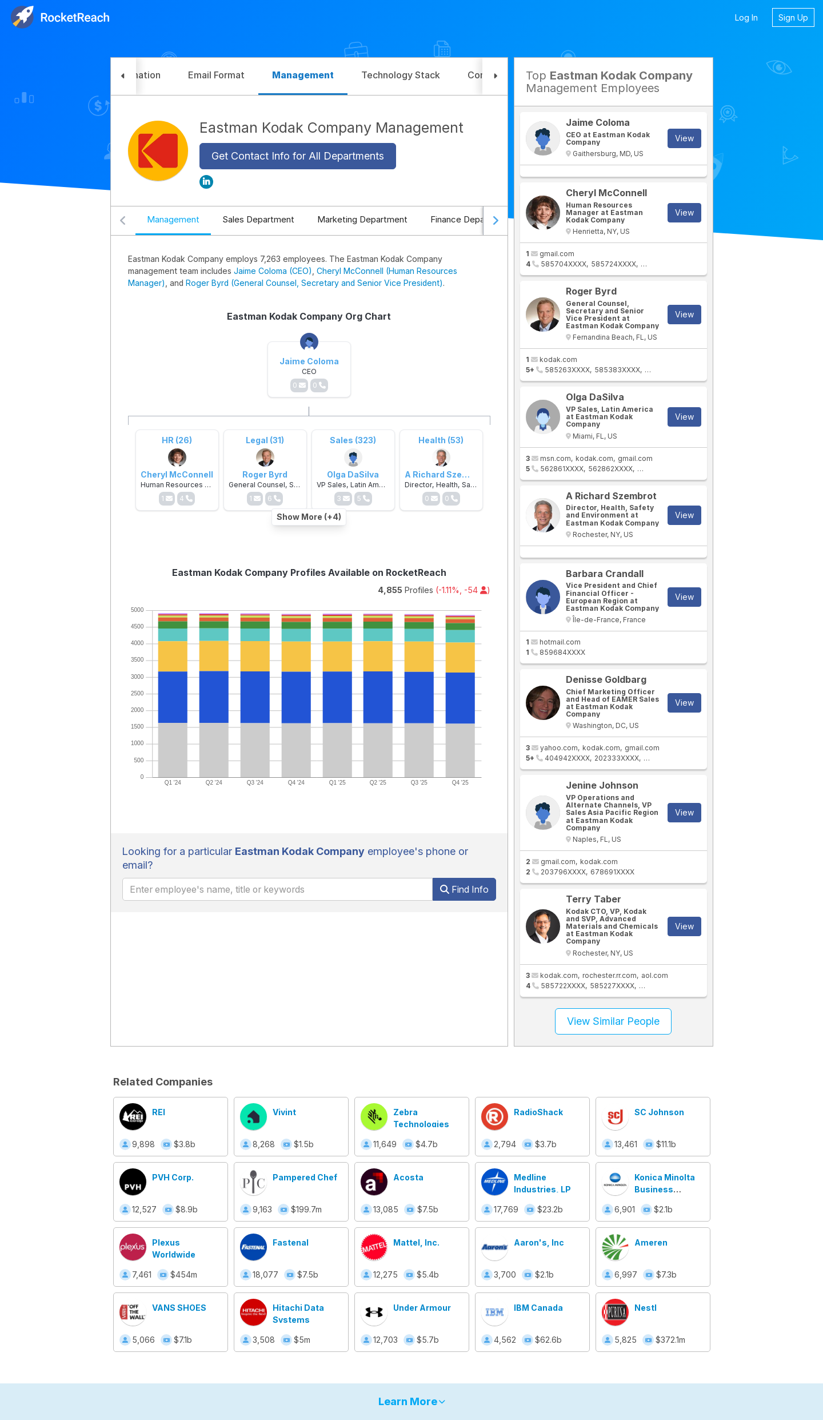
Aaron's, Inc (539, 1242)
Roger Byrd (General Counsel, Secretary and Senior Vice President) (314, 283)
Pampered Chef (305, 1177)
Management (173, 219)
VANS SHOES (179, 1307)
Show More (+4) (309, 517)
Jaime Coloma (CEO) (273, 271)
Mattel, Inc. (416, 1242)
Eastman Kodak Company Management (331, 127)
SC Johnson (659, 1112)
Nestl (645, 1307)
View (684, 138)
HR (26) (177, 440)
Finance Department (471, 219)
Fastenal (291, 1242)
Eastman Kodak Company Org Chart (309, 316)
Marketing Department (362, 219)
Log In (746, 17)
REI (158, 1112)
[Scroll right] (495, 220)
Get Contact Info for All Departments (297, 156)
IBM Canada (538, 1307)
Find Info (464, 889)
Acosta (408, 1177)
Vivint (284, 1112)
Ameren (651, 1242)
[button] (123, 76)
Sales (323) (353, 440)
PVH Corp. (173, 1177)
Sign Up (793, 17)
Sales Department (258, 219)
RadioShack (538, 1112)
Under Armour (422, 1307)
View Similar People (613, 1021)
